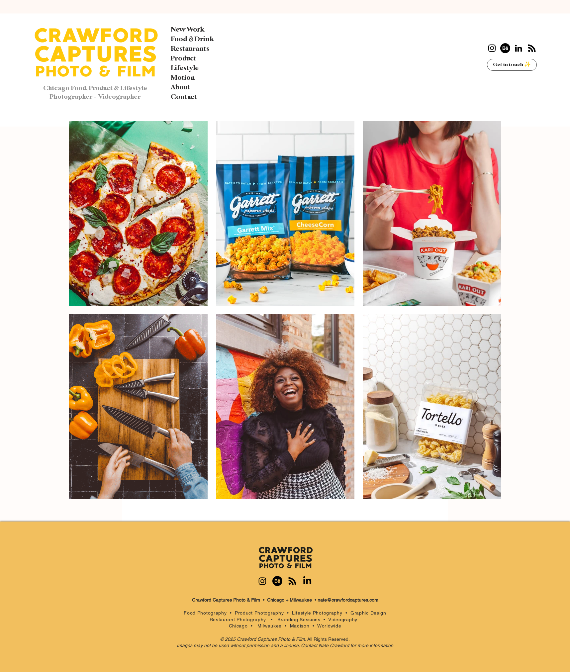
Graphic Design (368, 613)
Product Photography (259, 613)
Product (183, 58)
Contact (184, 97)
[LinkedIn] (518, 48)
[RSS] (532, 48)
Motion (183, 78)
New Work (187, 30)
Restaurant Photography (240, 619)
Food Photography (205, 613)
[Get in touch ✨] (512, 65)
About (180, 87)
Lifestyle (185, 68)
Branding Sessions (299, 619)
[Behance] (505, 48)
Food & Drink (192, 39)
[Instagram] (492, 48)
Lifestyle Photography (318, 613)
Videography (344, 619)
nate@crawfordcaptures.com (348, 600)
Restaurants (190, 49)
